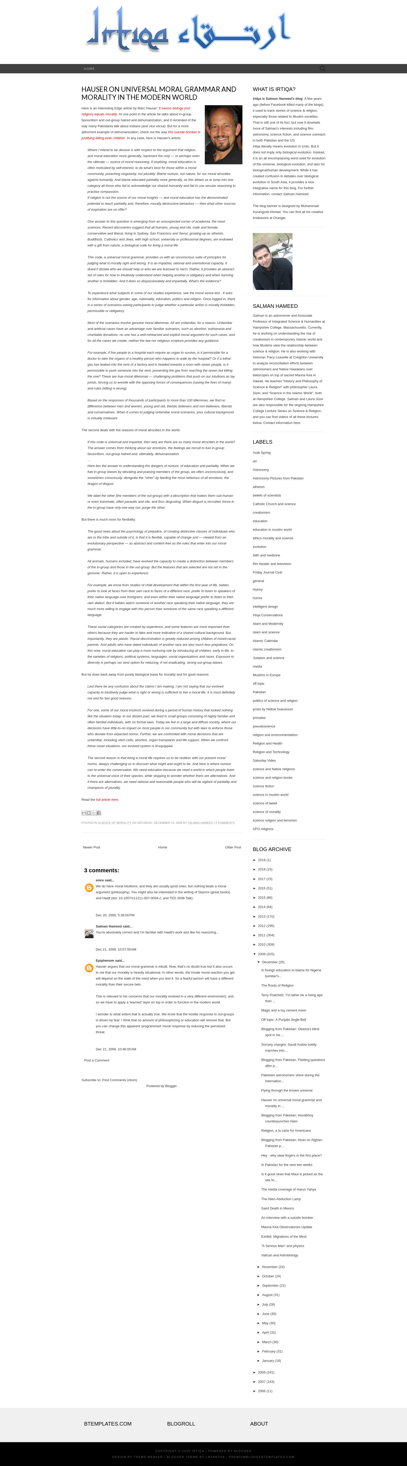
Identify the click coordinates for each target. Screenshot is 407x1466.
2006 (262, 1391)
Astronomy (261, 470)
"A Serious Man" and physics (282, 1246)
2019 (262, 860)
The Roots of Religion (277, 985)
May (265, 1323)
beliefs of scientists (267, 495)
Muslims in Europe (267, 675)
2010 (262, 944)
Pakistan (259, 692)
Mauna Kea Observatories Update (286, 1227)
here (297, 423)
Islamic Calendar (265, 641)
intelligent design (265, 606)
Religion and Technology (271, 752)
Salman (258, 315)
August (267, 1295)
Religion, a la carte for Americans (286, 1130)
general (258, 581)
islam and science (266, 632)
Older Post (233, 847)
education (260, 521)
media (257, 666)
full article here (107, 800)
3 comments (224, 822)
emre (100, 880)
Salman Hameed (200, 822)
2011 (262, 935)
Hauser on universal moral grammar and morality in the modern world (159, 93)
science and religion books (273, 778)
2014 (262, 907)
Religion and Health (267, 743)
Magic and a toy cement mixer (283, 1010)
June (265, 1314)
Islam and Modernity (268, 624)
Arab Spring (262, 453)
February (269, 1351)
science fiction (263, 786)
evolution (259, 547)
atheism (259, 487)
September (270, 1285)
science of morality (114, 822)
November (270, 1267)
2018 (262, 869)
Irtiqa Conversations (268, 615)
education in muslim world (272, 530)
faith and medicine (266, 555)
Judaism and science (268, 658)
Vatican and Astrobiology (279, 1255)
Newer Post (91, 847)
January (268, 1361)
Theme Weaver (148, 1456)
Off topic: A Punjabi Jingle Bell (283, 1020)
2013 (262, 916)
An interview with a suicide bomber (287, 1218)
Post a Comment (96, 1060)
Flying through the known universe (287, 1090)
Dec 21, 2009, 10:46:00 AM (116, 1049)
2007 (262, 1382)
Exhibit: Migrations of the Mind (283, 1236)
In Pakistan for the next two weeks (286, 1165)
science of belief (265, 803)
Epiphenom (105, 960)
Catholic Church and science (274, 504)
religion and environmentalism (275, 735)
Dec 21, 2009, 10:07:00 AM (116, 949)
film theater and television (272, 564)
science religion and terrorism (275, 820)
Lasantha (215, 1456)
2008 (262, 1372)
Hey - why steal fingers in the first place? (291, 1155)
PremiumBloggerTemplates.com (262, 1456)
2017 (262, 879)
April (265, 1332)
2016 (262, 888)
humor (257, 598)
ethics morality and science (273, 538)
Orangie (279, 218)
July (265, 1304)
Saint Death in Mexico (277, 1208)
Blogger (171, 1086)
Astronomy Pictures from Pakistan (278, 478)
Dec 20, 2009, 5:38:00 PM (115, 915)
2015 (262, 898)
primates (259, 718)
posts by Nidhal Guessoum (273, 709)
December (270, 962)
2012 (262, 926)
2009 (262, 954)
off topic (258, 683)
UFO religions (263, 829)
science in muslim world (270, 795)
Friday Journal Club (267, 572)
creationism (261, 512)
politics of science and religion (275, 701)
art (255, 461)
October (268, 1276)
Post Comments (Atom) (119, 1080)
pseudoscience (264, 726)
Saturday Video (264, 760)
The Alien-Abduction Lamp (281, 1199)
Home (89, 68)
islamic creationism (267, 649)
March (267, 1342)
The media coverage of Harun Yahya (288, 1189)
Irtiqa (198, 1451)
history (258, 589)
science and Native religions (274, 769)
